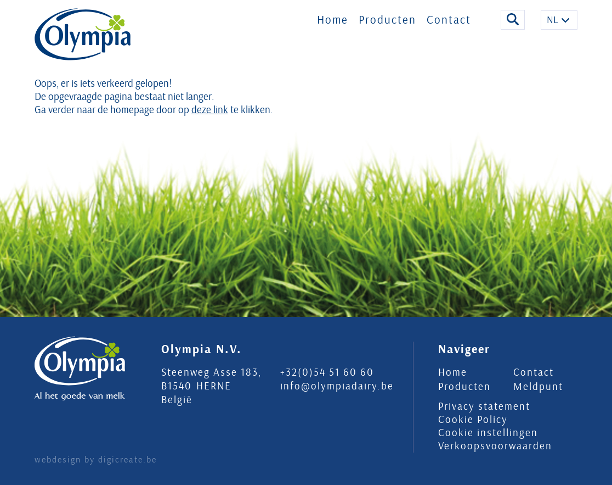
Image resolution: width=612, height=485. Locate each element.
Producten (387, 26)
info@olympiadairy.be (337, 386)
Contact (449, 26)
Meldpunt (538, 386)
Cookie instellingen (488, 432)
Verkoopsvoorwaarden (495, 446)
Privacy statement (484, 406)
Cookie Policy (473, 419)
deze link (209, 109)
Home (332, 26)
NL (552, 26)
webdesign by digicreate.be (96, 459)
